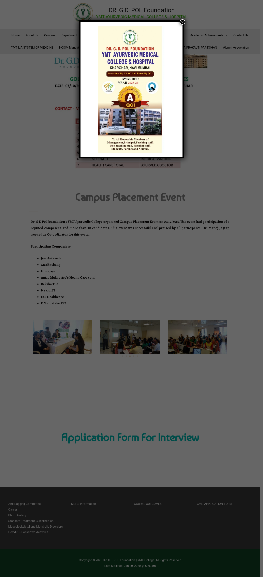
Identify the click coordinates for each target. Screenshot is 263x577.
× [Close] (182, 22)
